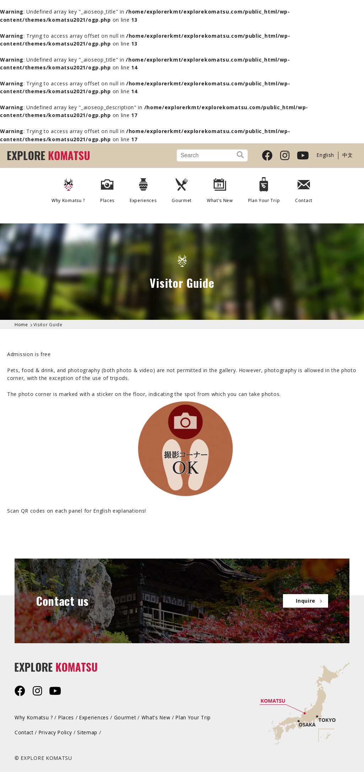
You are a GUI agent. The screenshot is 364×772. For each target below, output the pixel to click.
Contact (302, 187)
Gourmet (182, 187)
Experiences (143, 187)
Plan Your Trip (263, 187)
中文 (348, 155)
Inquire (303, 600)
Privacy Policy (57, 731)
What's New (219, 187)
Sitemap (90, 731)
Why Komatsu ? (70, 187)
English (326, 155)
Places (108, 187)
